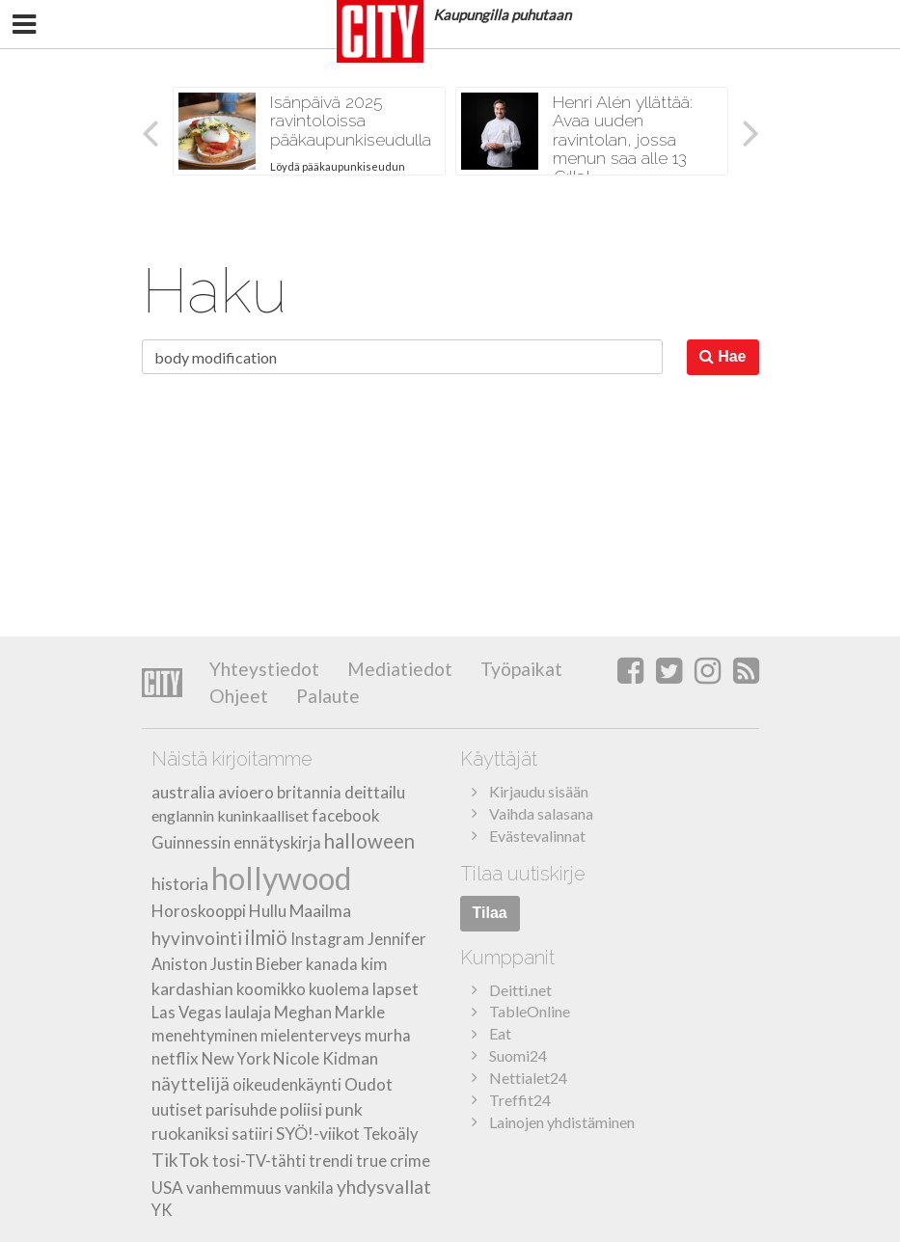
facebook (345, 815)
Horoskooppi (198, 911)
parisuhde (241, 1109)
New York (236, 1058)
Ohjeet (238, 696)
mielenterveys (311, 1035)
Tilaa (490, 912)
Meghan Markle (329, 1012)
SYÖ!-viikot (318, 1133)
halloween (369, 840)
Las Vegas (186, 1012)
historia (179, 884)
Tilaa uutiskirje (523, 873)
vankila (309, 1188)
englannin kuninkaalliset (230, 815)
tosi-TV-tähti (259, 1161)
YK (162, 1210)
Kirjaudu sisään (538, 791)
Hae (723, 356)
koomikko (271, 989)
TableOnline (529, 1011)
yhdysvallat (384, 1186)
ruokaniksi (190, 1133)
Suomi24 (518, 1055)
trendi (331, 1161)
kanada (332, 964)
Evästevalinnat (537, 835)
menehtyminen (204, 1035)
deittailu (374, 792)
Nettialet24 (528, 1077)
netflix (175, 1058)
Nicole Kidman (325, 1058)
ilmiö (266, 937)
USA (167, 1187)
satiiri (252, 1134)
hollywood (281, 878)
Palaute (326, 696)
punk (344, 1109)
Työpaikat (519, 669)
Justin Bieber (256, 964)
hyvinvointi (196, 938)
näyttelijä (190, 1083)
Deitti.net (520, 990)
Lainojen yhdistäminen (562, 1122)
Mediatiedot (397, 669)
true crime (393, 1161)
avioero (246, 792)
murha (388, 1035)
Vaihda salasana (541, 813)
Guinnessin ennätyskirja (236, 842)
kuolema (339, 989)
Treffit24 (520, 1100)
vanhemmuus (234, 1187)
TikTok (180, 1159)
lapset (395, 989)
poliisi (301, 1109)
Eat (500, 1033)
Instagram (327, 939)
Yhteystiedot (264, 669)
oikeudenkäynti (286, 1084)
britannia (309, 792)
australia (183, 792)
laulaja (248, 1012)
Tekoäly (390, 1134)
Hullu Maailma (300, 911)
